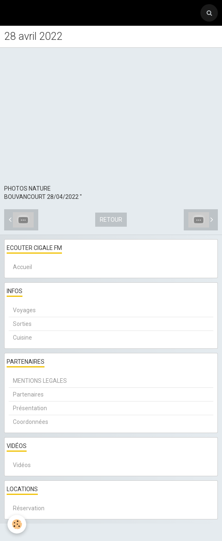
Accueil (22, 267)
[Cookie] (16, 524)
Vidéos (22, 465)
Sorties (22, 324)
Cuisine (22, 337)
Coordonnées (30, 422)
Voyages (24, 310)
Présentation (30, 408)
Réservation (28, 508)
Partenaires (28, 394)
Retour (111, 219)
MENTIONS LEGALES (40, 380)
